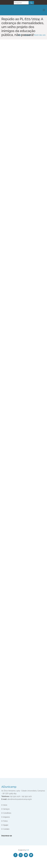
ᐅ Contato (5, 829)
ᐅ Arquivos (5, 817)
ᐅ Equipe (4, 825)
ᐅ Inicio (4, 805)
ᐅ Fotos (4, 821)
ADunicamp (8, 786)
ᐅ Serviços (5, 809)
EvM (27, 850)
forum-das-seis (40, 35)
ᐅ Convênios (6, 813)
